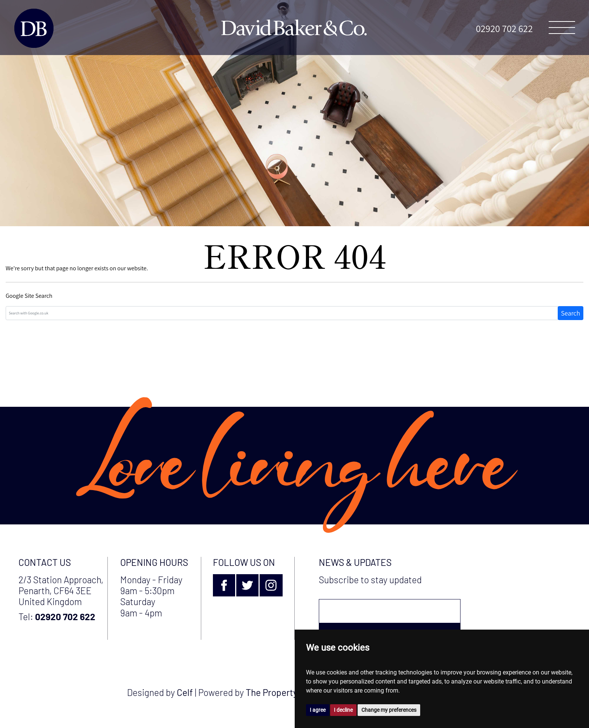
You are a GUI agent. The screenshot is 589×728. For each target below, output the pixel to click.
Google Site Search (29, 296)
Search (570, 313)
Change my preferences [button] (388, 710)
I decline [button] (343, 710)
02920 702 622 (504, 28)
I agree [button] (318, 710)
